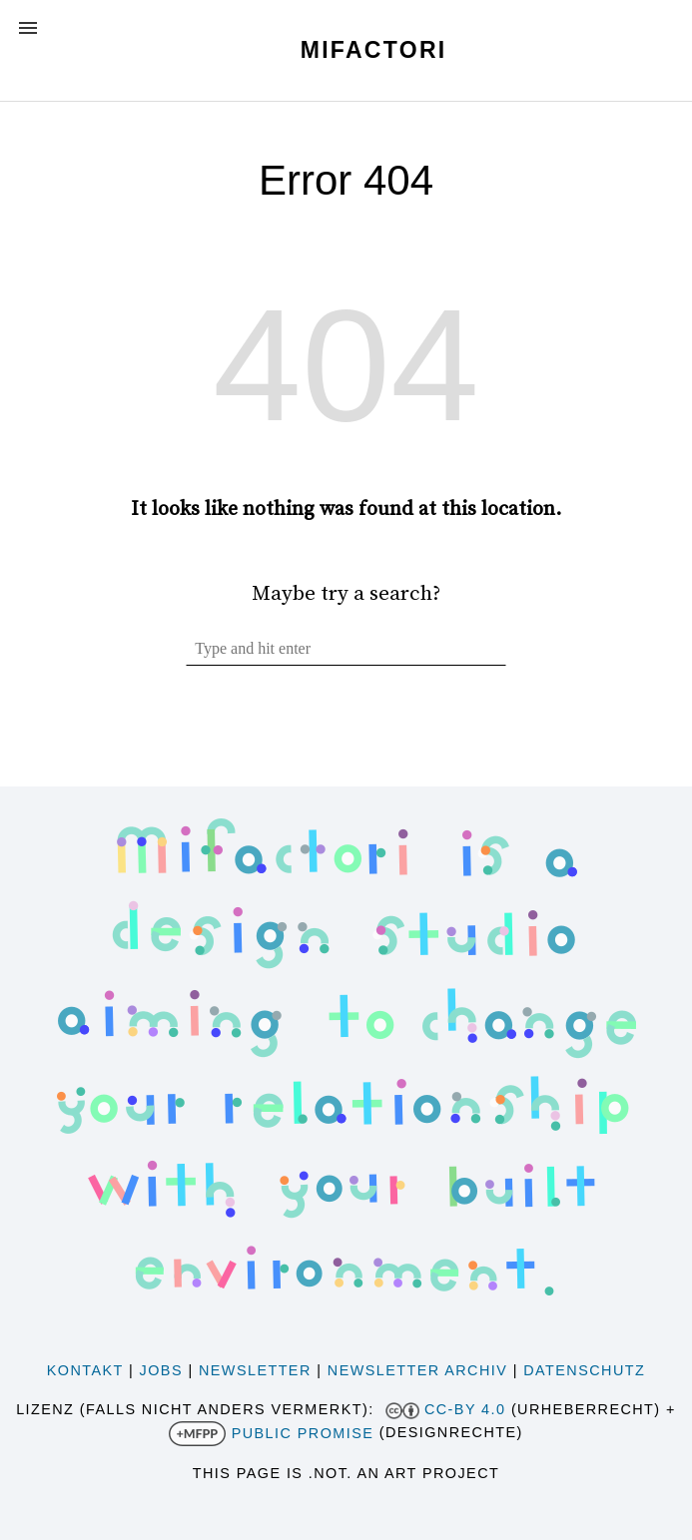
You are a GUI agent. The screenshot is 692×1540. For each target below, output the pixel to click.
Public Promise (303, 1433)
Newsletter (255, 1370)
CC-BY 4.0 (464, 1409)
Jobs (161, 1370)
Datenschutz (584, 1370)
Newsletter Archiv (417, 1370)
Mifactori (374, 50)
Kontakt (85, 1370)
